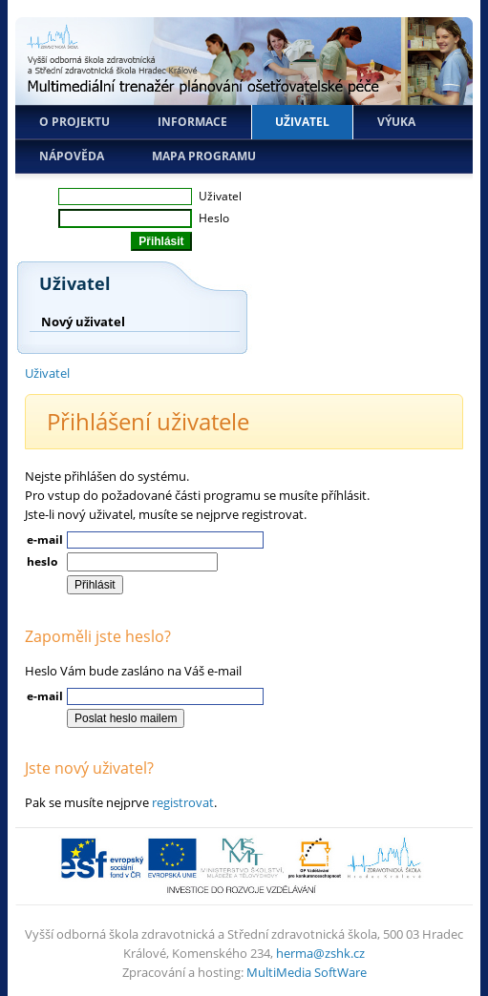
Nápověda (71, 156)
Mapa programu (204, 156)
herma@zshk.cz (320, 953)
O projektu (74, 122)
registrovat (183, 802)
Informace (192, 122)
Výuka (396, 122)
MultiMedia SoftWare (306, 972)
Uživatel (302, 122)
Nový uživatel (83, 321)
